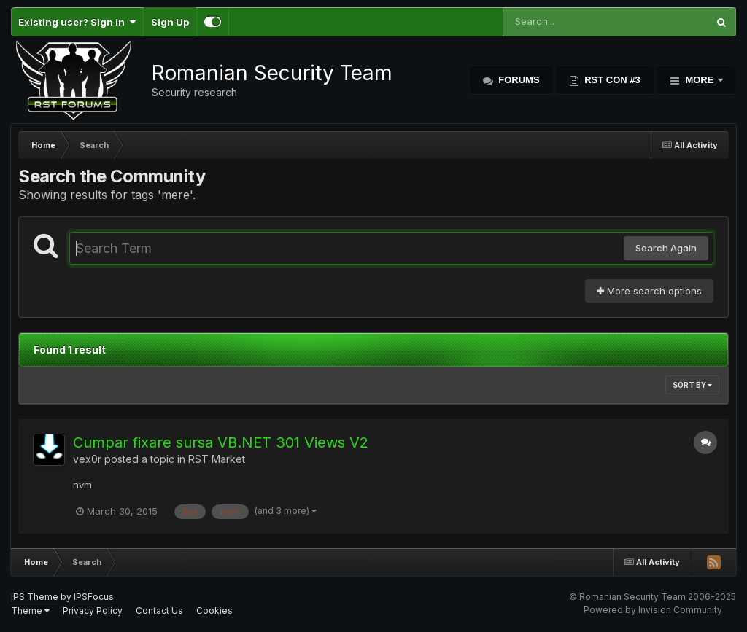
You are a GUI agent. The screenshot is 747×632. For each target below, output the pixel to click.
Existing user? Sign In (77, 21)
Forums (518, 79)
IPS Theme (34, 596)
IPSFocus (94, 596)
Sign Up (170, 22)
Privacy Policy (93, 610)
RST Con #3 (611, 79)
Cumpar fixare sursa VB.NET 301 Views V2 (220, 442)
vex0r (87, 459)
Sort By (692, 385)
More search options (649, 291)
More (699, 79)
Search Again (666, 248)
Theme (30, 610)
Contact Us (159, 610)
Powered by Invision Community (653, 609)
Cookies (214, 610)
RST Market (216, 459)
